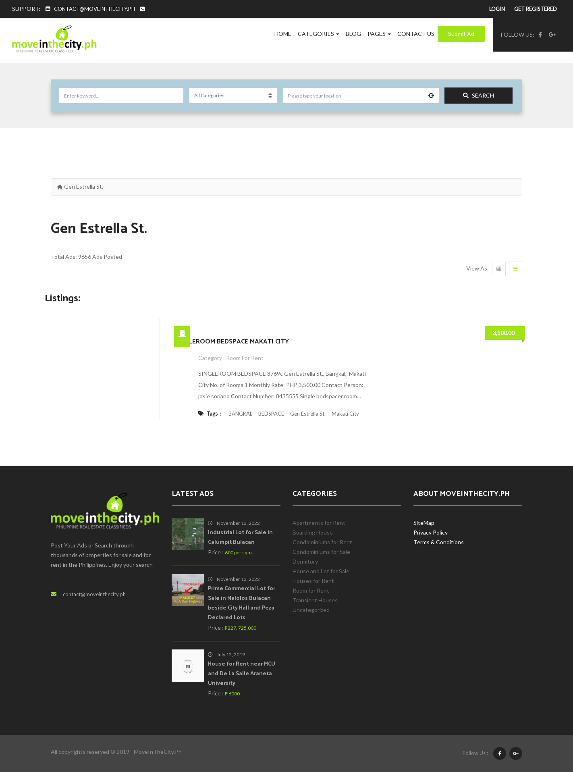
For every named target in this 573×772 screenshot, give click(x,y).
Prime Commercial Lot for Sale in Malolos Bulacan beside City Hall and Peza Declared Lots (241, 603)
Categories (318, 33)
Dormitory (305, 561)
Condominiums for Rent (322, 542)
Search (478, 95)
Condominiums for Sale (321, 551)
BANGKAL (240, 413)
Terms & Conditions (438, 542)
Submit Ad (461, 33)
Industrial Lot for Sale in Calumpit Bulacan (240, 537)
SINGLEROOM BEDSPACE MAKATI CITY (231, 341)
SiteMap (423, 522)
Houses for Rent (313, 580)
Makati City (345, 413)
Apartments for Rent (319, 522)
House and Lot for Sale (321, 571)
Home (282, 33)
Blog (353, 33)
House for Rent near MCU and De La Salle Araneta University (241, 674)
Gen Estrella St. (308, 413)
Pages (379, 33)
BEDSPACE (271, 413)
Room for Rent (245, 357)
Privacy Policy (430, 532)
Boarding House (313, 532)
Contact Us (415, 33)
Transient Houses (315, 600)
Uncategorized (311, 609)
